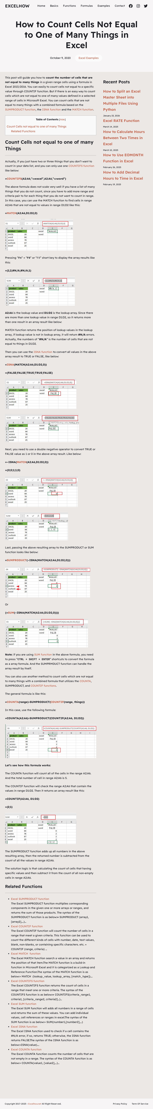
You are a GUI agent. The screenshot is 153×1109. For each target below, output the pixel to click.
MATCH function (82, 109)
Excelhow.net (34, 1103)
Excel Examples (89, 58)
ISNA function (51, 109)
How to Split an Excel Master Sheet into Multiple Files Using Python (121, 100)
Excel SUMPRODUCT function (30, 899)
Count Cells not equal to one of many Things (36, 126)
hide (62, 119)
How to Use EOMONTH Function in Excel (123, 158)
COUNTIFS (14, 178)
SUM (11, 612)
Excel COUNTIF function (27, 926)
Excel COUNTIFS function (27, 981)
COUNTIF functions (43, 685)
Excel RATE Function (121, 120)
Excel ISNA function (24, 1026)
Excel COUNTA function (26, 1049)
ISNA (10, 364)
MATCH (11, 213)
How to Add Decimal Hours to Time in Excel (123, 175)
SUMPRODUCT (17, 560)
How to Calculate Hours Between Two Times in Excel (124, 137)
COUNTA (85, 681)
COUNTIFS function (81, 166)
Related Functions (23, 131)
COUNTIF (57, 702)
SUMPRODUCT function (20, 109)
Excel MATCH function (25, 953)
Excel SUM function (23, 1004)
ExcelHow (17, 5)
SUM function (43, 654)
